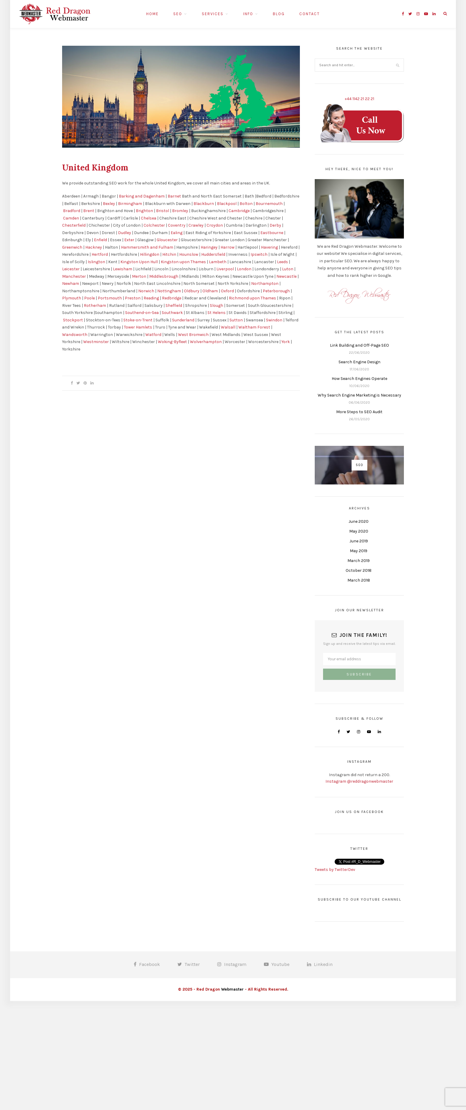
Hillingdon (149, 254)
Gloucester (167, 239)
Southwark (172, 312)
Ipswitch (259, 254)
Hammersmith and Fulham (147, 247)
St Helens (216, 312)
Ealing (176, 232)
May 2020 (358, 531)
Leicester (71, 268)
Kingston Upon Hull (139, 261)
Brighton (144, 210)
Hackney (93, 247)
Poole (89, 298)
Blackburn (203, 203)
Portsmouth (110, 298)
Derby (275, 225)
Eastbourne (271, 232)
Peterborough (276, 290)
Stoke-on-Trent (137, 320)
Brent (88, 210)
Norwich (146, 290)
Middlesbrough (163, 276)
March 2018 (358, 580)
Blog (279, 14)
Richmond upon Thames (252, 298)
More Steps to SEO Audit (359, 411)
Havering (269, 247)
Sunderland (183, 320)
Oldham (210, 290)
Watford (153, 334)
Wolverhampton (206, 341)
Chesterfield (74, 225)
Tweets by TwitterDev (335, 869)
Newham (70, 283)
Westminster (96, 341)
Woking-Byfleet (172, 341)
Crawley (196, 225)
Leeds (282, 261)
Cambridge (239, 210)
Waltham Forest (254, 327)
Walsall (228, 327)
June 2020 (359, 521)
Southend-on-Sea (142, 312)
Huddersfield (213, 254)
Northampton (264, 283)
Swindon (274, 320)
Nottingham (169, 290)
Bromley (180, 210)
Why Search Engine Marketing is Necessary (359, 395)
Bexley (109, 203)
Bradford (71, 210)
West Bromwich (193, 334)
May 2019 (358, 550)
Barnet (174, 196)
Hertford (100, 254)
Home (152, 14)
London (244, 268)
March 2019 (358, 560)
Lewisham (122, 268)
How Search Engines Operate (359, 378)
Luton (287, 268)
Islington (96, 261)
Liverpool (225, 268)
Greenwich (72, 247)
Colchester (154, 225)
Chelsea (148, 218)
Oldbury (191, 290)
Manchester (74, 276)
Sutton (236, 320)
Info (248, 14)
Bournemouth (269, 203)
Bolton (246, 203)
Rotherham (95, 305)
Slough (216, 305)
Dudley (124, 232)
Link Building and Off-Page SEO (359, 345)
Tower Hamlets (138, 327)
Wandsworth (74, 334)
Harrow (227, 247)
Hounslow (188, 254)
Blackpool (227, 203)
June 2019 (359, 541)
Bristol (162, 210)
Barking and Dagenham (142, 196)
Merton (139, 276)
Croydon (215, 225)
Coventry (176, 225)
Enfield (100, 239)
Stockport (73, 320)
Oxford (227, 290)
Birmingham (130, 203)
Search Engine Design (359, 361)
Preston (133, 298)
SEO (177, 14)
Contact (309, 14)
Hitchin (169, 254)
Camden (71, 218)
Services (212, 14)
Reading (151, 298)
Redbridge (171, 298)
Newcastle (286, 276)
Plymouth (71, 298)
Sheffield (174, 305)
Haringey (209, 247)
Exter (129, 239)
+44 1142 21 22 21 (359, 98)
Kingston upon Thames (183, 261)
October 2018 (358, 570)
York (285, 341)
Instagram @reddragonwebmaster (359, 781)
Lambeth (217, 261)
